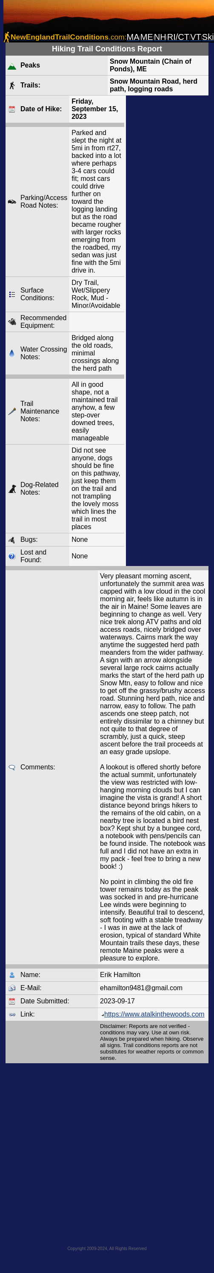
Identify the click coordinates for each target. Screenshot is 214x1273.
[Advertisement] (87, 1152)
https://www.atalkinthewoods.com (152, 1014)
